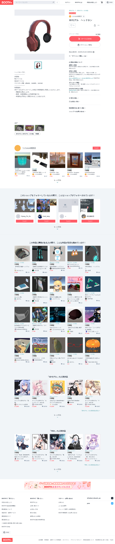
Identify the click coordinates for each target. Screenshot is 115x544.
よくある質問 (62, 505)
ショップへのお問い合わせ (76, 111)
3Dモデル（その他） (83, 10)
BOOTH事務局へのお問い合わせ (68, 512)
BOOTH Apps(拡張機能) (8, 505)
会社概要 (41, 539)
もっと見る (57, 228)
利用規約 (46, 539)
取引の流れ (74, 98)
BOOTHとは (78, 2)
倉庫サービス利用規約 (55, 539)
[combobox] (34, 2)
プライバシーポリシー (76, 539)
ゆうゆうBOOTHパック (87, 78)
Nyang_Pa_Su (26, 216)
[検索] (53, 2)
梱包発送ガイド (6, 516)
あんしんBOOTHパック (75, 78)
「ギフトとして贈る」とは (78, 56)
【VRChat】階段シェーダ (39, 172)
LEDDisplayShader (90, 172)
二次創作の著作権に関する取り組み (12, 523)
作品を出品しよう (92, 2)
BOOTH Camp (6, 526)
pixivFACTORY (72, 90)
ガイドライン (66, 539)
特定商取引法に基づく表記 (76, 108)
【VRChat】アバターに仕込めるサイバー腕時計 (22, 171)
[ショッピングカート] (102, 2)
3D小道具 (17, 169)
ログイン (67, 2)
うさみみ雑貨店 (29, 148)
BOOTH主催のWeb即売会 (37, 519)
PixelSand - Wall (54, 172)
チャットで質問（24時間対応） (68, 509)
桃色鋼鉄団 (90, 216)
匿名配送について (7, 509)
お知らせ (61, 502)
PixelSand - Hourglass (73, 172)
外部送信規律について (88, 539)
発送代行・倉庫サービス (9, 512)
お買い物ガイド (34, 505)
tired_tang (46, 216)
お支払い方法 (74, 101)
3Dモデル (71, 10)
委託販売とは (5, 519)
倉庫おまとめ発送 (35, 516)
